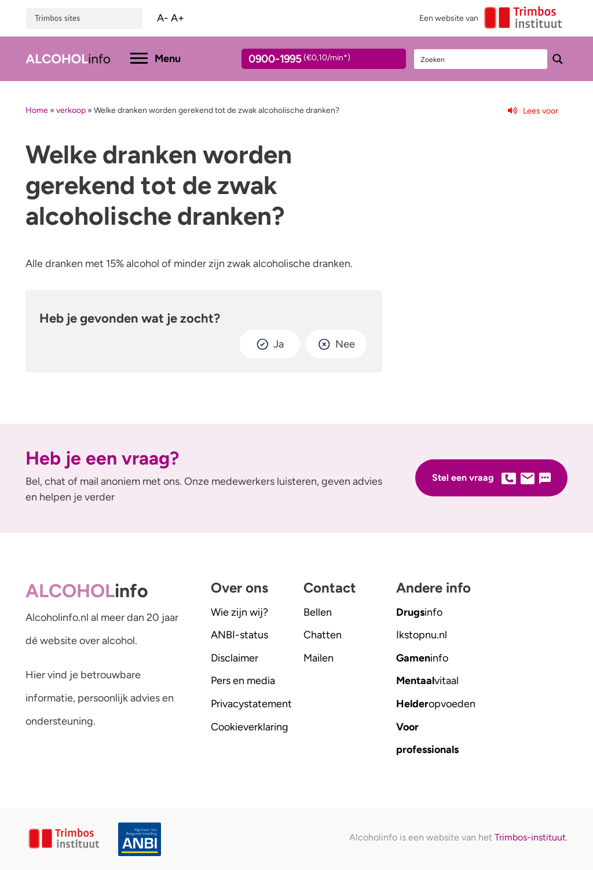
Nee (345, 344)
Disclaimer (234, 658)
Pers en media (243, 680)
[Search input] (481, 59)
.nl (421, 634)
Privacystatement (251, 703)
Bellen (317, 612)
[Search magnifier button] (558, 59)
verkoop (71, 110)
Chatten (322, 634)
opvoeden (435, 703)
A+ (177, 18)
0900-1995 (313, 61)
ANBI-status (239, 634)
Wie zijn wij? (239, 612)
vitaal (427, 680)
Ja (278, 344)
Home (36, 110)
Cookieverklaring (249, 727)
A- (163, 18)
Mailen (318, 658)
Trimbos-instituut (530, 837)
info (419, 612)
